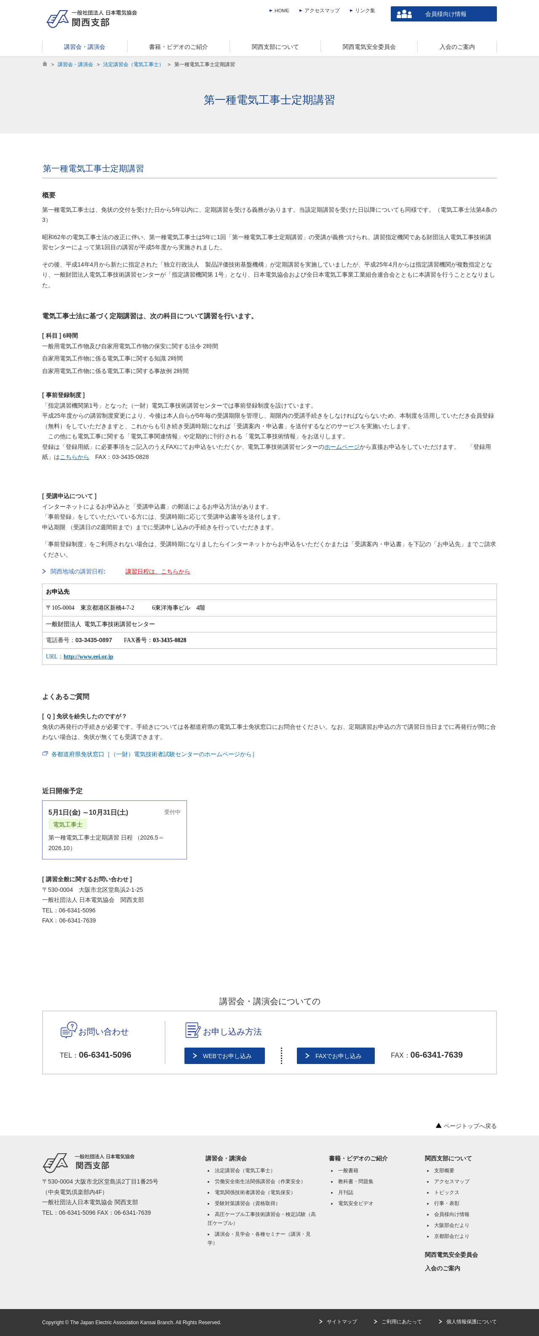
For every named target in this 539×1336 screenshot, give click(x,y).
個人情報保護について (471, 1322)
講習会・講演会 (75, 64)
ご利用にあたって (402, 1322)
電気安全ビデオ (356, 1203)
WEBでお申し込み (227, 1056)
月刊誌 (345, 1192)
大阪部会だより (452, 1225)
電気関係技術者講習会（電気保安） (255, 1192)
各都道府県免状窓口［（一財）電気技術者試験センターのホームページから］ (154, 754)
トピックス (446, 1192)
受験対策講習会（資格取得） (247, 1203)
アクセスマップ (322, 10)
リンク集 (365, 10)
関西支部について (448, 1158)
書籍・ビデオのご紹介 (358, 1158)
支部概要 (444, 1170)
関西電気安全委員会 (451, 1254)
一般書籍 (348, 1170)
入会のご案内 (442, 1268)
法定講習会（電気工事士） (133, 64)
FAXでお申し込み (338, 1056)
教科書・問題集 (356, 1181)
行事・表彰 (446, 1203)
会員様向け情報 (446, 14)
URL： (79, 656)
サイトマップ (342, 1322)
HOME (282, 10)
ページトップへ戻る (466, 1126)
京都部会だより (452, 1236)
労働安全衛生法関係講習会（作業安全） (260, 1181)
